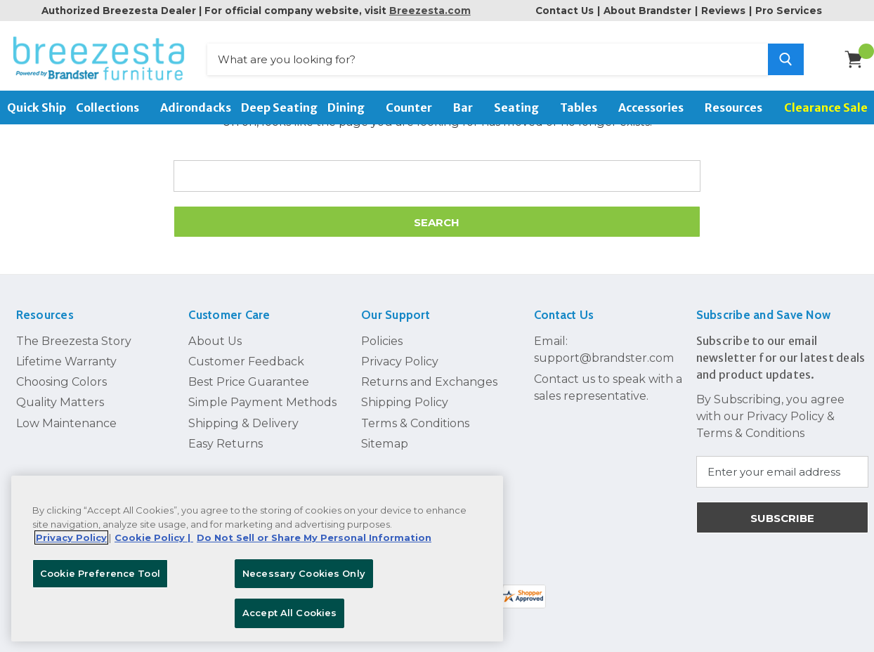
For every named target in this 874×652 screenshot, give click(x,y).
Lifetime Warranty (66, 361)
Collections (113, 107)
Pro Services (788, 10)
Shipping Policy (404, 402)
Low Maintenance (66, 423)
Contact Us (564, 10)
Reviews (723, 10)
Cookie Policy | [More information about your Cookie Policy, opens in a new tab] (154, 537)
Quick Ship (36, 107)
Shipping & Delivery (243, 423)
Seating (522, 107)
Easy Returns (225, 443)
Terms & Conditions (415, 423)
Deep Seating (279, 107)
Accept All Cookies (289, 612)
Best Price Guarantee (248, 381)
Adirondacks (195, 107)
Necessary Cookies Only (303, 573)
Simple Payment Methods (262, 402)
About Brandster (647, 10)
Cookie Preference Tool (100, 573)
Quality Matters (60, 402)
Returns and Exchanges (429, 381)
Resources (739, 107)
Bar (468, 107)
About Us (215, 341)
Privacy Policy (399, 361)
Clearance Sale (826, 107)
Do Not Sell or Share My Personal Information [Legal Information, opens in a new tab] (314, 537)
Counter (414, 107)
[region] (257, 558)
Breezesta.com (430, 10)
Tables (584, 107)
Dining (351, 107)
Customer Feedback (246, 361)
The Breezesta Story (73, 341)
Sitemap (384, 443)
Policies (382, 341)
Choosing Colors (61, 381)
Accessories (656, 107)
